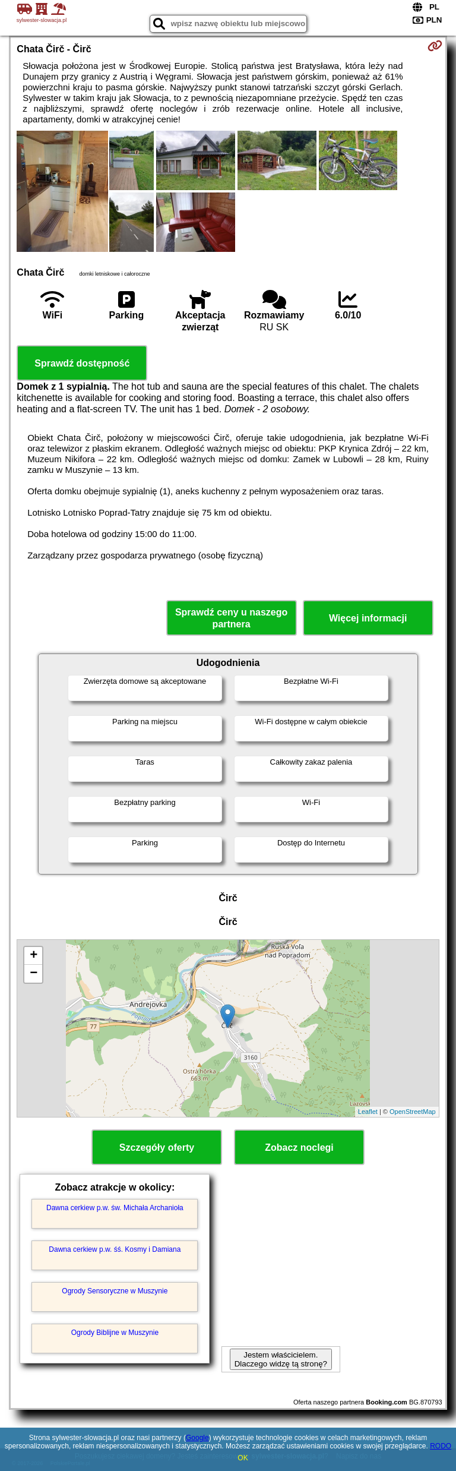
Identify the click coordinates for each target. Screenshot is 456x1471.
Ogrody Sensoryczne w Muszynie (114, 1291)
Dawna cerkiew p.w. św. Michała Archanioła (114, 1208)
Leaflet (368, 1111)
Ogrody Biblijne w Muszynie (115, 1332)
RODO (440, 1446)
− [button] (33, 974)
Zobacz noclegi (299, 1147)
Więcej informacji (368, 618)
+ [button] (33, 956)
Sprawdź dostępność (81, 363)
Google (197, 1438)
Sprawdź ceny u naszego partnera (231, 618)
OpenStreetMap (413, 1111)
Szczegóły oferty (156, 1147)
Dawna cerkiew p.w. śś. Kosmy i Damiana (114, 1249)
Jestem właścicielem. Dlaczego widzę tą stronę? (281, 1359)
